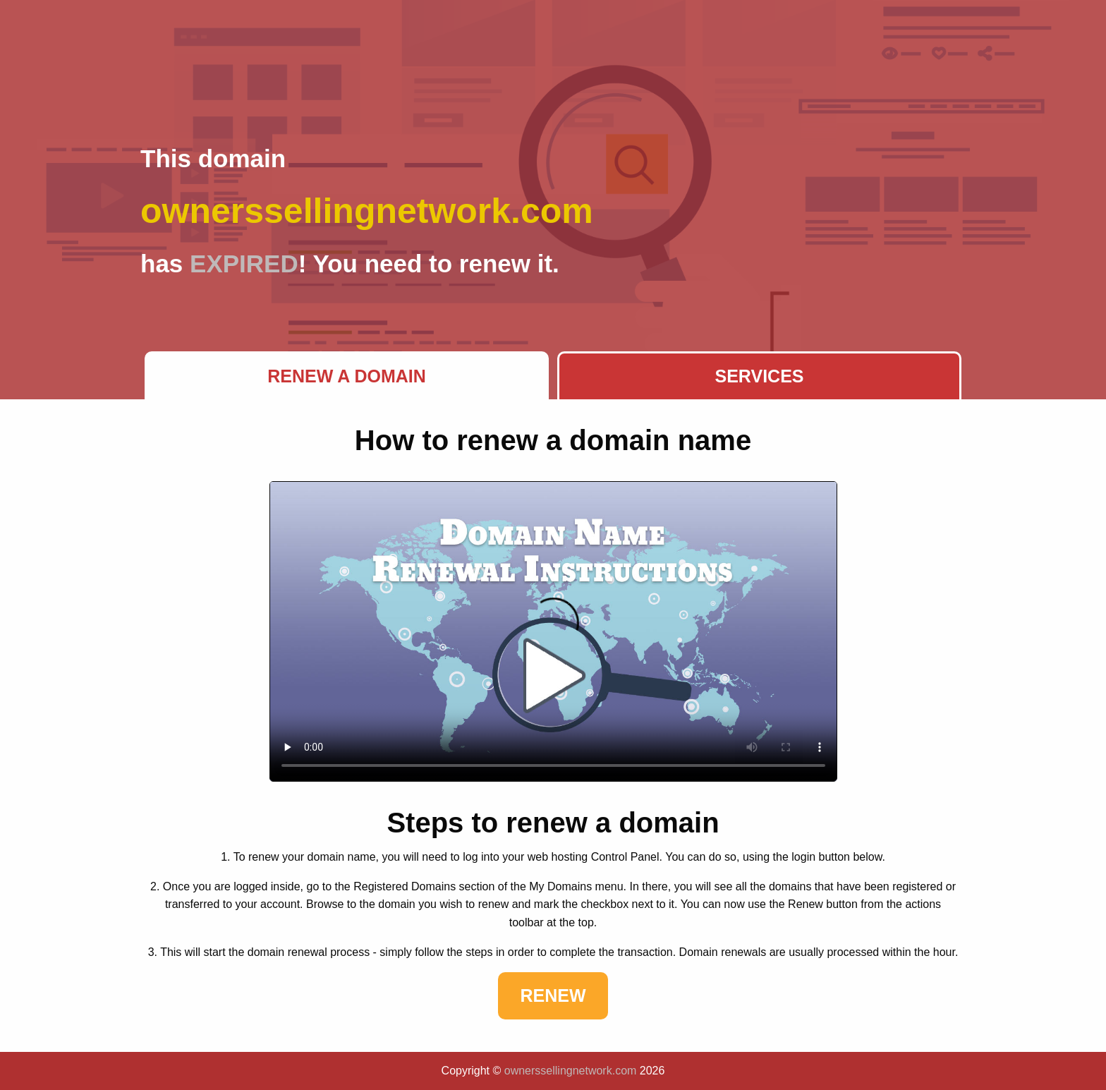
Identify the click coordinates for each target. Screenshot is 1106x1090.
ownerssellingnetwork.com (570, 1071)
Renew (552, 995)
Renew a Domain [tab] (346, 376)
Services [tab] (759, 376)
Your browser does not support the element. (553, 631)
